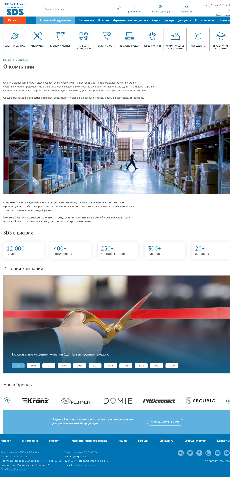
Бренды (169, 20)
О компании (86, 20)
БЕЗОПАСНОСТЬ (106, 45)
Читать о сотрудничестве (165, 421)
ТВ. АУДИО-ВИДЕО (129, 45)
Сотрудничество (205, 20)
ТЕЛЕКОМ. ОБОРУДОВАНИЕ (83, 47)
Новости (103, 20)
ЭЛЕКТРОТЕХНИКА (15, 45)
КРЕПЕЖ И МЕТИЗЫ (60, 45)
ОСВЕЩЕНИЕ (198, 45)
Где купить (184, 20)
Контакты (223, 441)
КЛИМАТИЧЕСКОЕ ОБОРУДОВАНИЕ (175, 47)
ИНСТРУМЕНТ (38, 45)
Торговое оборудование (55, 20)
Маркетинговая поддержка (130, 20)
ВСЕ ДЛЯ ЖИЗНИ (152, 45)
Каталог (5, 441)
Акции (156, 20)
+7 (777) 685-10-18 (50, 460)
